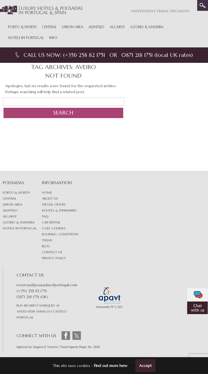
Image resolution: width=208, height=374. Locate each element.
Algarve (117, 27)
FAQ (45, 216)
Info (53, 37)
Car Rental (51, 222)
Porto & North (22, 27)
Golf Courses (54, 228)
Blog (46, 246)
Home (47, 192)
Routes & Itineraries (59, 210)
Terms (47, 240)
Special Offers (54, 204)
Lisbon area (12, 204)
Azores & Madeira (147, 27)
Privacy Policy (54, 258)
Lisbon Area (72, 27)
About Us (50, 198)
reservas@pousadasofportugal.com (47, 284)
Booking (60, 234)
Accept (145, 365)
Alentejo (96, 27)
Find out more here (110, 365)
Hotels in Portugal (26, 37)
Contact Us (52, 252)
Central (49, 27)
